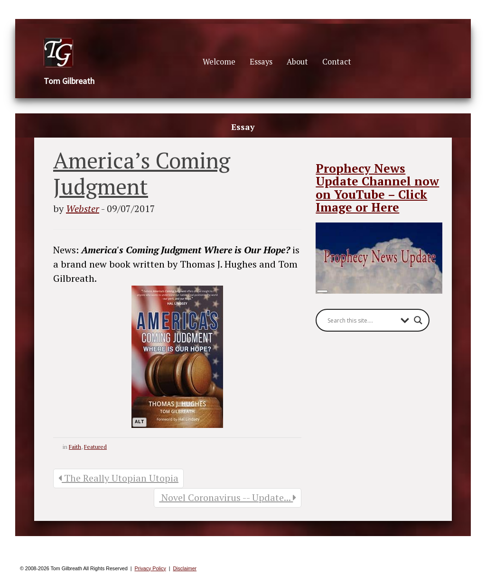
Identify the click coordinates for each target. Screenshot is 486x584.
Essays (261, 61)
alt (139, 422)
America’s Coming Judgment (141, 173)
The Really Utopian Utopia (118, 478)
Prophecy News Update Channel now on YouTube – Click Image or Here (377, 187)
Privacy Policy (150, 568)
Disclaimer (184, 568)
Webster (82, 208)
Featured (95, 446)
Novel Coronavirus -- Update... (227, 497)
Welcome (219, 61)
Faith (75, 446)
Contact (336, 61)
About (297, 61)
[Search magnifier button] (418, 320)
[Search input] (361, 320)
